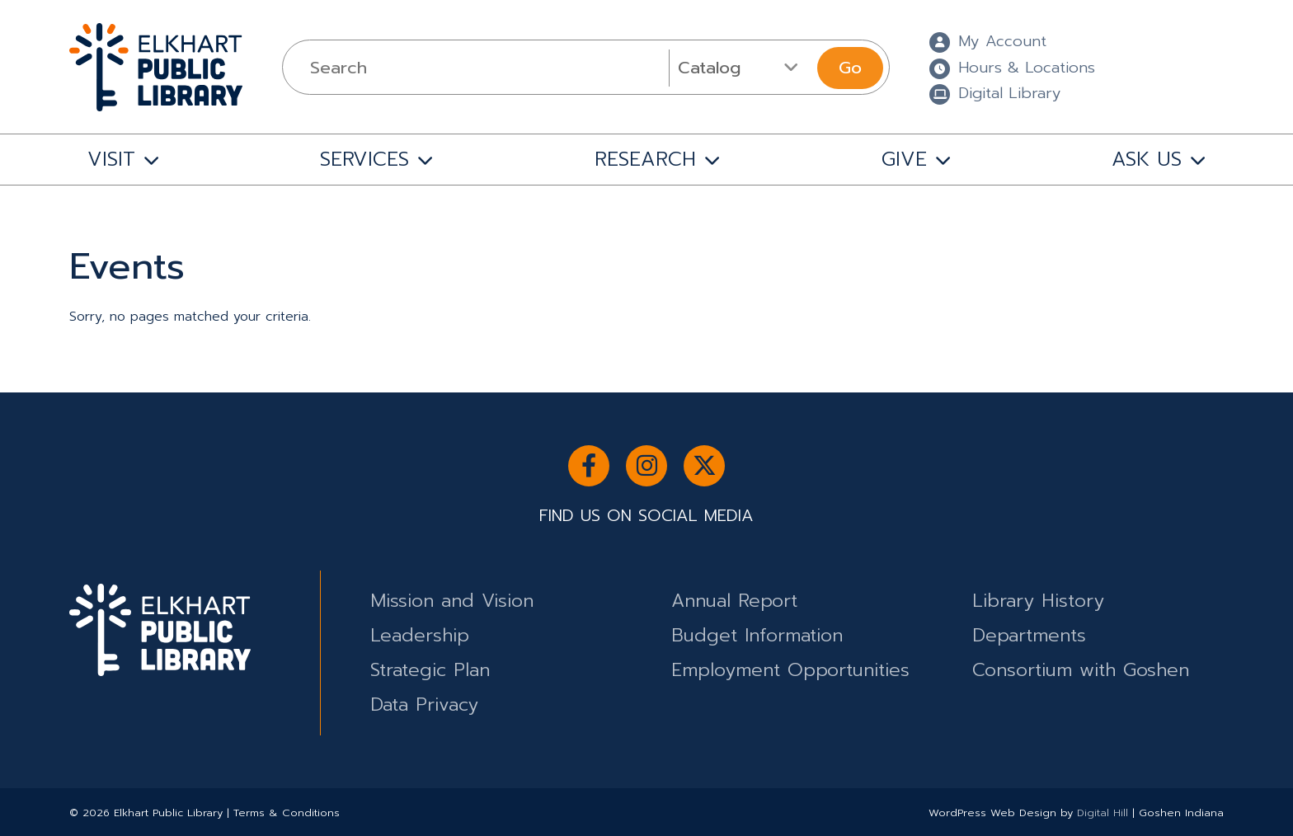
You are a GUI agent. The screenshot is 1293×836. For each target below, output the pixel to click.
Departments (1029, 635)
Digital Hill (1102, 812)
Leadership (419, 635)
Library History (1038, 600)
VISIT (111, 159)
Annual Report (734, 600)
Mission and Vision (452, 600)
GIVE (904, 159)
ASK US (1147, 159)
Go (850, 67)
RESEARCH (645, 159)
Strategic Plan (430, 669)
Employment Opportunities (790, 669)
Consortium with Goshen (1080, 669)
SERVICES (364, 159)
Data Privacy (424, 704)
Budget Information (757, 635)
